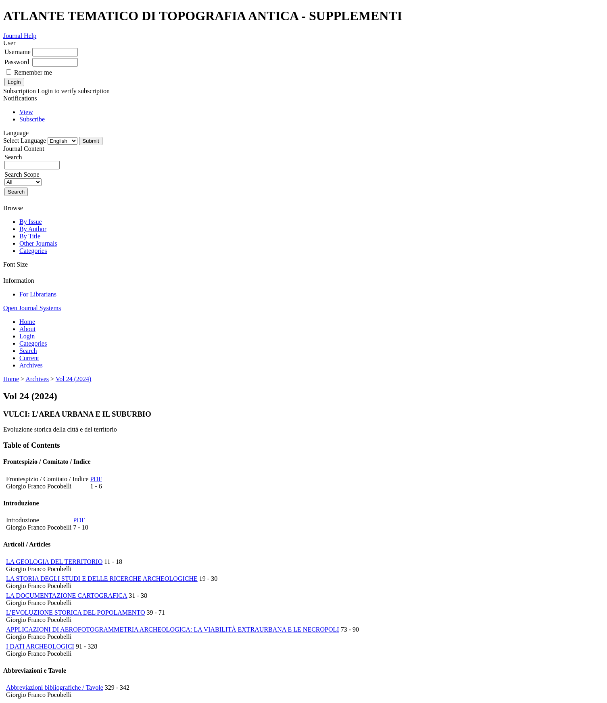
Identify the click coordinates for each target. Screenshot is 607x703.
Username (17, 51)
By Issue (30, 221)
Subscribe (32, 119)
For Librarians (37, 294)
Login (27, 336)
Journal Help (19, 35)
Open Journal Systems (32, 308)
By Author (32, 228)
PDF (96, 479)
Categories (33, 250)
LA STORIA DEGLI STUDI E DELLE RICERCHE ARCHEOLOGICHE (102, 578)
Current (29, 358)
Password (16, 61)
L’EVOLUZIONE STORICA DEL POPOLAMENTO (75, 612)
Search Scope (23, 178)
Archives (31, 365)
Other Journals (38, 243)
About (27, 328)
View (26, 111)
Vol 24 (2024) (74, 378)
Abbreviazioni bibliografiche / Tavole (54, 687)
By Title (29, 236)
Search (28, 350)
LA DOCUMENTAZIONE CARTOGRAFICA (66, 595)
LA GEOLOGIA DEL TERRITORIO (54, 561)
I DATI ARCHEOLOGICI (40, 646)
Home (27, 321)
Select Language (24, 140)
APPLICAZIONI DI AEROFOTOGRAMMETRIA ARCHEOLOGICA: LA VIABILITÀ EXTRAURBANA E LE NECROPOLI (172, 629)
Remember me (33, 72)
